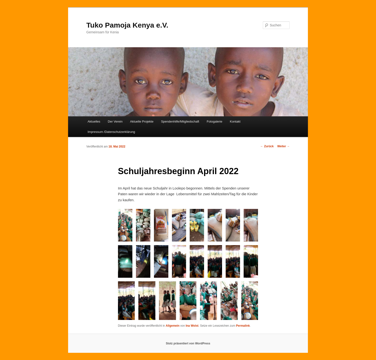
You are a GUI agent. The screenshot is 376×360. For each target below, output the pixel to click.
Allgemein (172, 325)
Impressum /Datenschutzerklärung (111, 132)
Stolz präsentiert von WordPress (188, 343)
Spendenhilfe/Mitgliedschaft (180, 121)
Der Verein (115, 121)
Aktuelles (94, 121)
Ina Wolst (192, 325)
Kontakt (235, 121)
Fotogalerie (214, 121)
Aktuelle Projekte (141, 121)
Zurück (267, 146)
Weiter (283, 146)
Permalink (243, 325)
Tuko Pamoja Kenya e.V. (127, 25)
